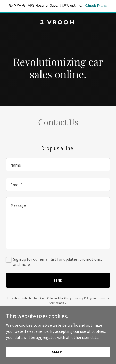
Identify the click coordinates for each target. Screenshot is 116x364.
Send (58, 280)
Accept (58, 352)
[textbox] (58, 164)
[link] (58, 22)
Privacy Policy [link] (83, 298)
